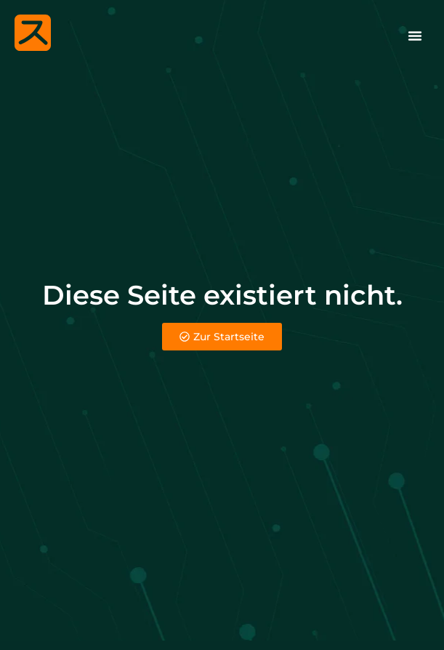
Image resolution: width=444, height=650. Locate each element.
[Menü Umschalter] (415, 35)
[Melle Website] (33, 33)
